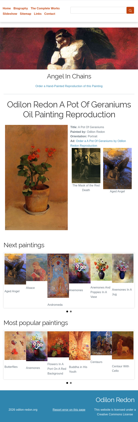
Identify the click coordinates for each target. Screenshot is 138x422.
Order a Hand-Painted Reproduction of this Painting (69, 86)
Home (7, 8)
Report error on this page (69, 409)
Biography (20, 8)
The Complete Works (45, 8)
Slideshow (10, 13)
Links (38, 13)
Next (129, 280)
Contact (49, 13)
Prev (9, 280)
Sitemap (25, 13)
